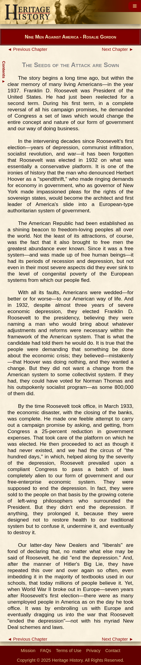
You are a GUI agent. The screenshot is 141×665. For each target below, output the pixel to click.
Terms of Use (69, 650)
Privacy (93, 650)
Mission (28, 650)
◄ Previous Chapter (27, 49)
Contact (113, 650)
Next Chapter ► (117, 49)
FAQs (45, 650)
